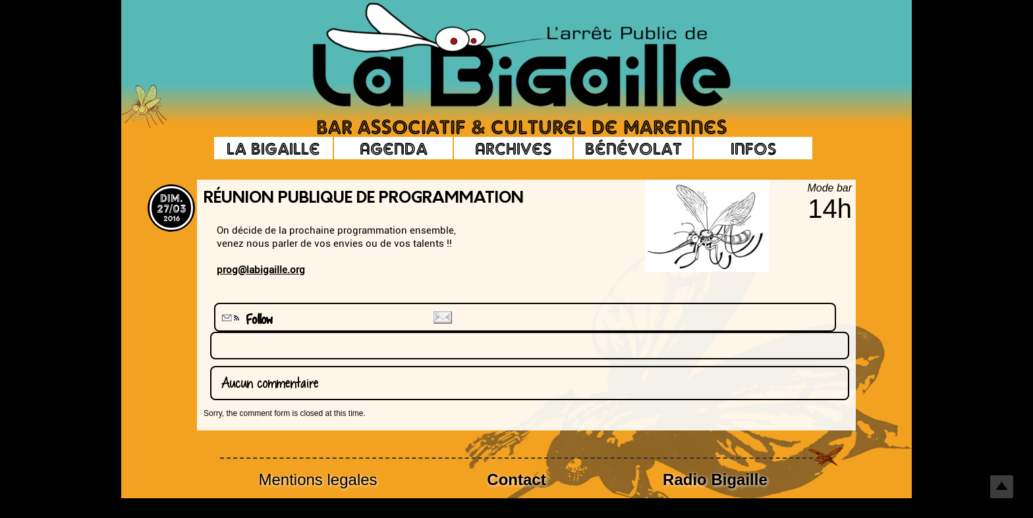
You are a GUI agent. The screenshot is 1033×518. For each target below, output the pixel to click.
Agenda (394, 148)
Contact (516, 479)
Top (1001, 486)
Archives (513, 148)
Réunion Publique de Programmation (364, 199)
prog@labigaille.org (261, 270)
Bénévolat (633, 148)
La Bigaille (273, 148)
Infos (753, 148)
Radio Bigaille (715, 479)
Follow (245, 319)
